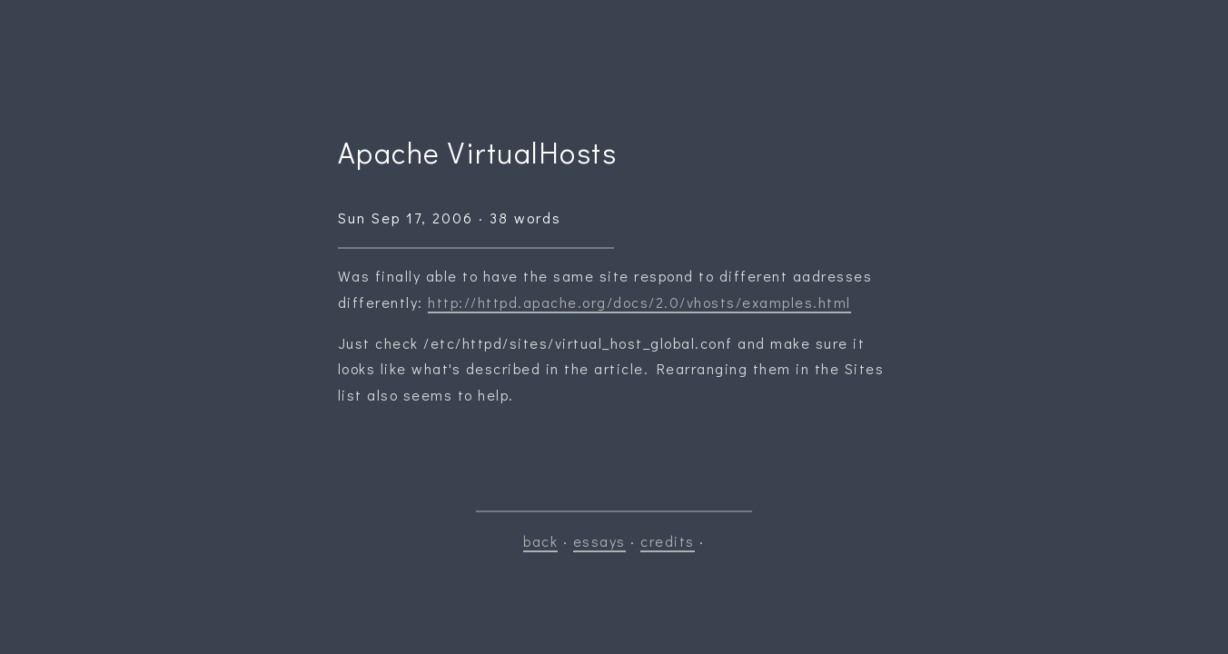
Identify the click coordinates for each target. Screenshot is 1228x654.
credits (667, 540)
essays (599, 540)
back (540, 540)
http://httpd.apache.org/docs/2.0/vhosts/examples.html (639, 302)
